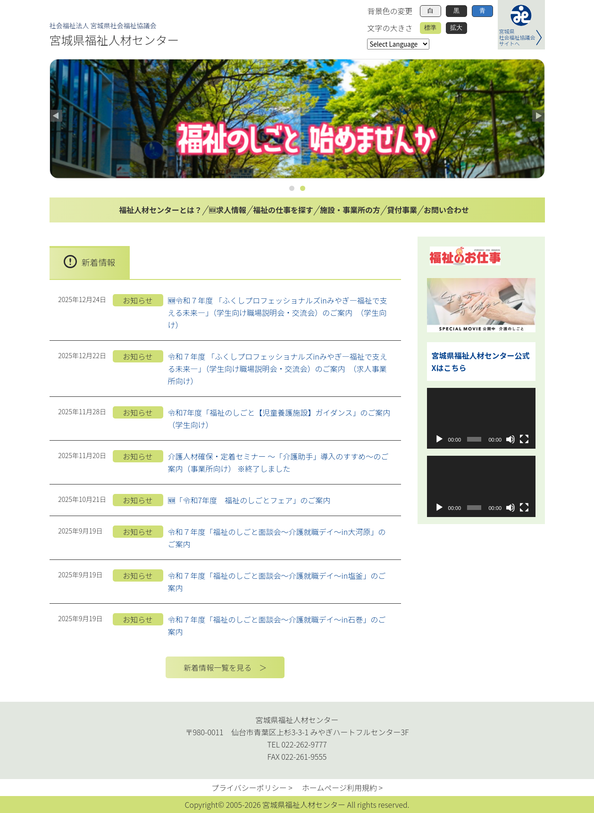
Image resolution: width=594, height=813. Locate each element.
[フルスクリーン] (524, 439)
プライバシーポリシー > (252, 787)
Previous (57, 116)
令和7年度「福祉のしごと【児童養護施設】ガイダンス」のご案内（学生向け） (279, 418)
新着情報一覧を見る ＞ (225, 667)
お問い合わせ (446, 209)
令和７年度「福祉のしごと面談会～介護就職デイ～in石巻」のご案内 (277, 625)
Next (537, 116)
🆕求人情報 (227, 209)
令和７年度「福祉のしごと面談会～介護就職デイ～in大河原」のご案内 (277, 538)
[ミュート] (510, 439)
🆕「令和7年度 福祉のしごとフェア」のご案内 (249, 500)
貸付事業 (402, 209)
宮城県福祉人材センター (114, 39)
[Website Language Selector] (398, 44)
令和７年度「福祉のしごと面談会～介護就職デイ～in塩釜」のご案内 (277, 581)
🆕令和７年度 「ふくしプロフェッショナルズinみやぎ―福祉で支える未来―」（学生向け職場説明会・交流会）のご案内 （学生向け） (277, 312)
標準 (430, 27)
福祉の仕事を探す (283, 209)
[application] (481, 418)
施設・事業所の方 (350, 209)
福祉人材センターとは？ (160, 209)
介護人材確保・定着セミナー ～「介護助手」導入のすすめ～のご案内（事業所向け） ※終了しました (278, 462)
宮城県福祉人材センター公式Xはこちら (481, 361)
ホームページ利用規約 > (342, 787)
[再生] (439, 439)
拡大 (456, 27)
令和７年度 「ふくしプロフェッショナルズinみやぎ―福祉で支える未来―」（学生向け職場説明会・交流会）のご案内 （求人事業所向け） (277, 368)
